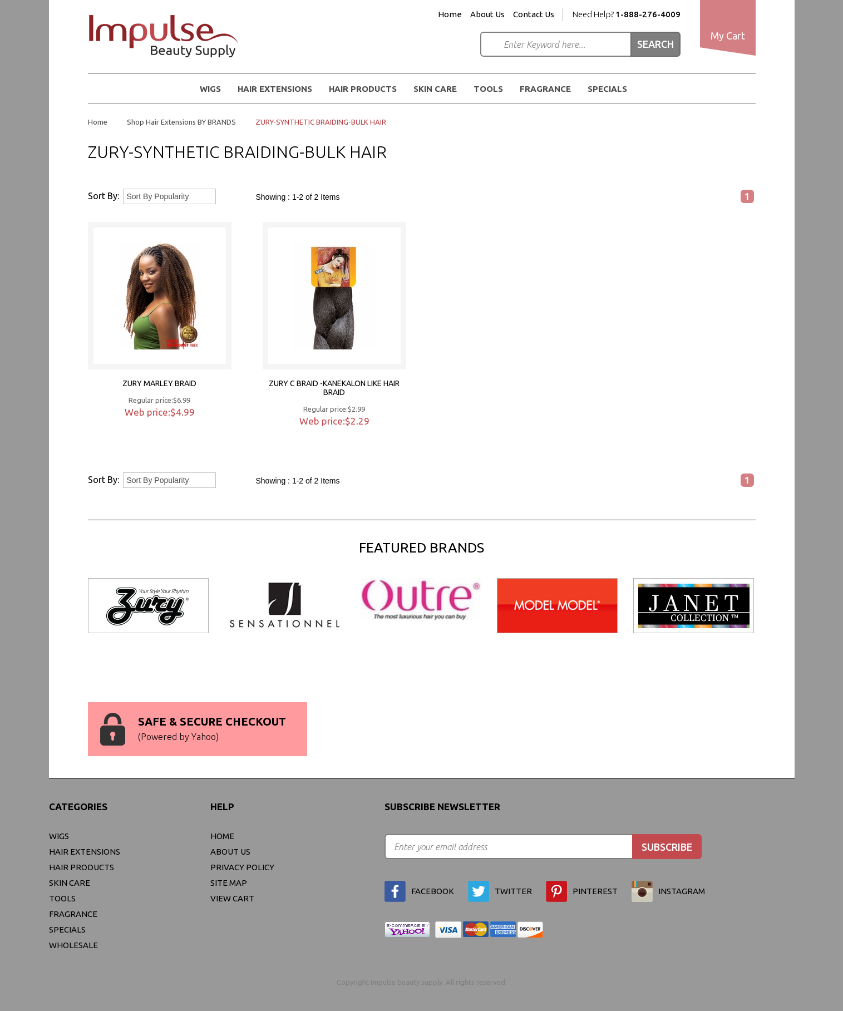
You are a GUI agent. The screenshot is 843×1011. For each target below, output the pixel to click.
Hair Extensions (275, 89)
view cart (232, 898)
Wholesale (73, 945)
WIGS (210, 89)
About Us (487, 14)
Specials (607, 89)
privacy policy (242, 867)
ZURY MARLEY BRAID (159, 383)
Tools (488, 89)
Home (450, 14)
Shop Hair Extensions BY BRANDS (181, 122)
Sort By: (103, 196)
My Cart (728, 35)
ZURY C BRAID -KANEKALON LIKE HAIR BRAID (334, 388)
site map (228, 882)
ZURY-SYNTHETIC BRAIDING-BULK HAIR (320, 122)
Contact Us (533, 14)
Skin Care (435, 89)
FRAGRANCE (545, 89)
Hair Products (363, 89)
